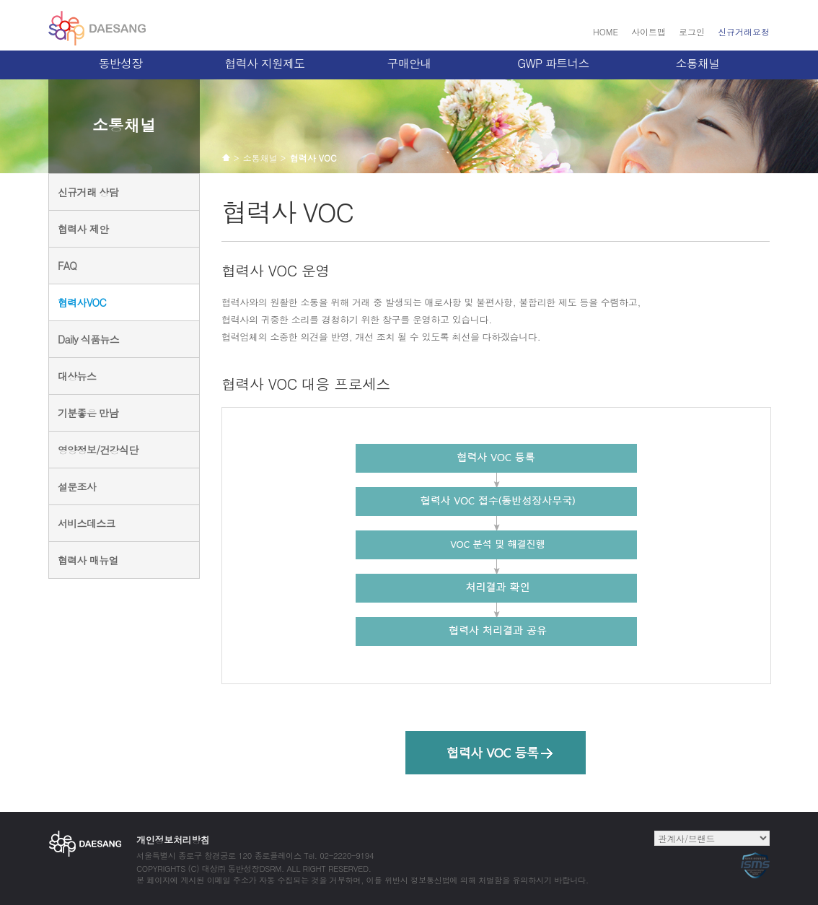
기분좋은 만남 (88, 413)
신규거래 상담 (88, 192)
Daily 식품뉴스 (88, 339)
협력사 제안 (83, 229)
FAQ (67, 265)
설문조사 (77, 486)
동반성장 (121, 63)
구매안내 (409, 63)
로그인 (692, 31)
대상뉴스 (77, 376)
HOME (605, 31)
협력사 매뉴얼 (88, 560)
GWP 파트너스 (553, 63)
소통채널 (698, 63)
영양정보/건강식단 (98, 449)
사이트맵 (648, 31)
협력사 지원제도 (265, 63)
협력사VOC (82, 302)
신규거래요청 (744, 31)
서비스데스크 (86, 523)
